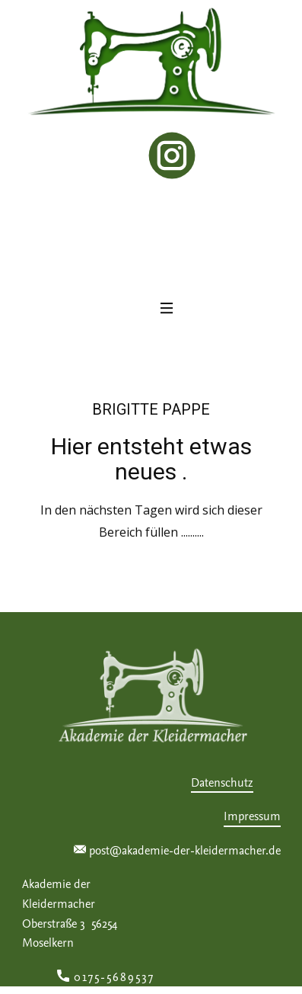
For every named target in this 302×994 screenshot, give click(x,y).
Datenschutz (222, 782)
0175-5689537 (110, 978)
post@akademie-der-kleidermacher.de (177, 851)
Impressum (252, 816)
